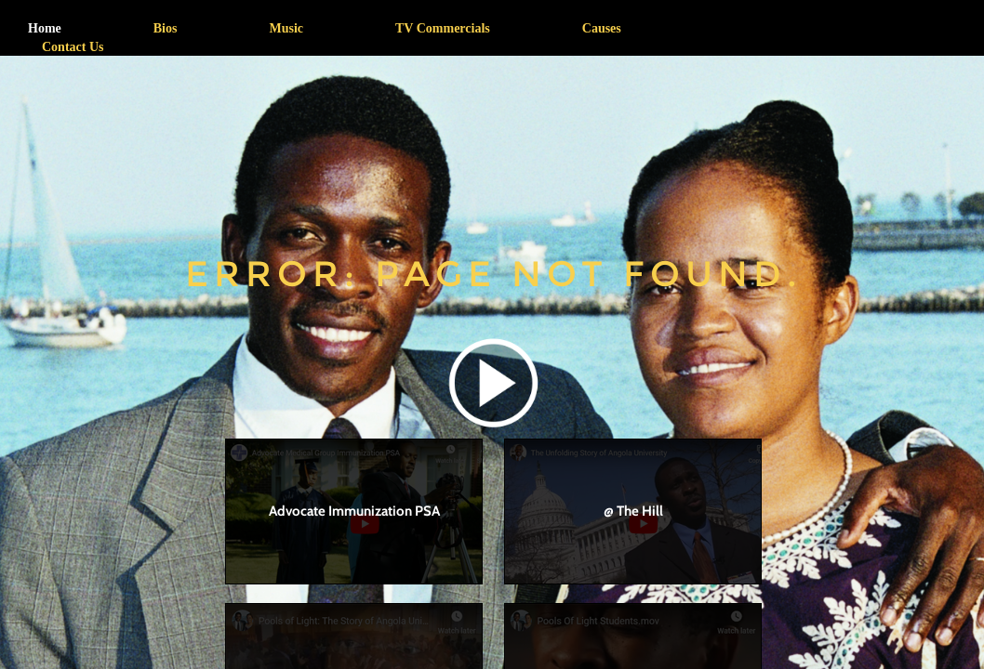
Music (286, 28)
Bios (165, 28)
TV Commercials (442, 28)
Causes (601, 28)
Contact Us (73, 47)
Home (44, 28)
